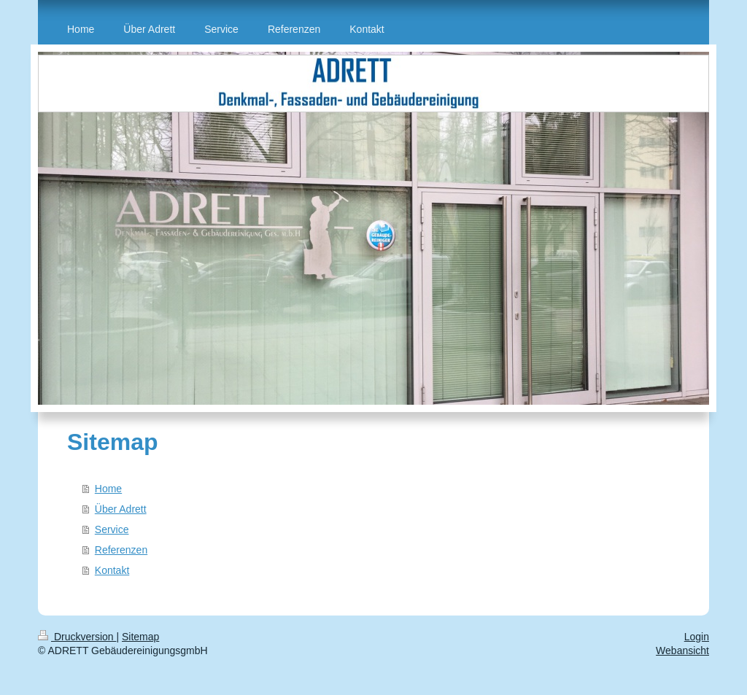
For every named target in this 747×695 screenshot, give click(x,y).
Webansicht (682, 650)
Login (696, 636)
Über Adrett (121, 509)
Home (108, 488)
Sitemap (140, 636)
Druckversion (77, 636)
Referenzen (121, 550)
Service (112, 529)
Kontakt (112, 570)
